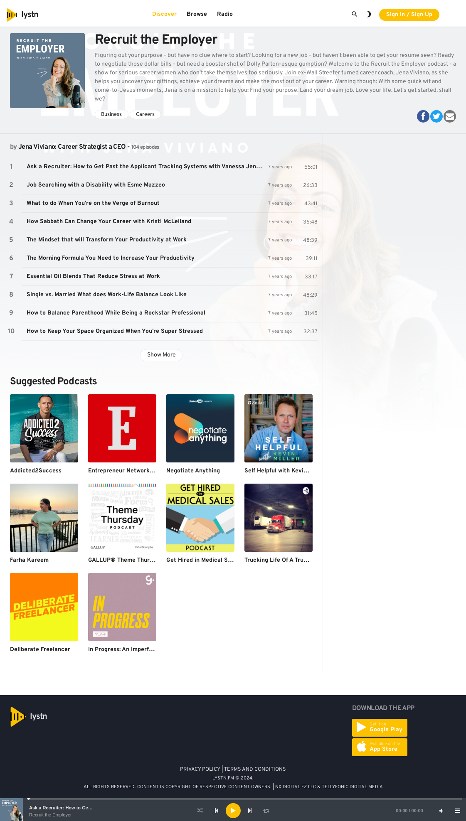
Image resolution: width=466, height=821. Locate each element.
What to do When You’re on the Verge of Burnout (93, 203)
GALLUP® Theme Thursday (125, 560)
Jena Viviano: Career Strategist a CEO (72, 147)
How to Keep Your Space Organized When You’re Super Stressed (115, 331)
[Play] (233, 810)
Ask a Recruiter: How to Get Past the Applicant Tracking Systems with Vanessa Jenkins (147, 166)
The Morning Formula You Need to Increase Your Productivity (111, 258)
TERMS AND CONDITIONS (255, 769)
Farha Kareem (29, 560)
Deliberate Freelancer (40, 649)
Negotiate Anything (193, 470)
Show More (161, 355)
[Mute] (441, 810)
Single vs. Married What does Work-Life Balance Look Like (107, 294)
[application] (233, 810)
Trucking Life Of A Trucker (280, 560)
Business (111, 114)
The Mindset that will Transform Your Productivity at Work (107, 239)
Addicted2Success (36, 470)
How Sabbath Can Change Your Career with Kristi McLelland (109, 221)
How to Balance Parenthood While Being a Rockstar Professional (116, 313)
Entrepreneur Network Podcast (131, 470)
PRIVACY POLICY (200, 769)
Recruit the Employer (50, 814)
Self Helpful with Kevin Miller (284, 470)
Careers (145, 114)
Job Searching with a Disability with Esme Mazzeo (96, 185)
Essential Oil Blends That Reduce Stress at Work (93, 276)
